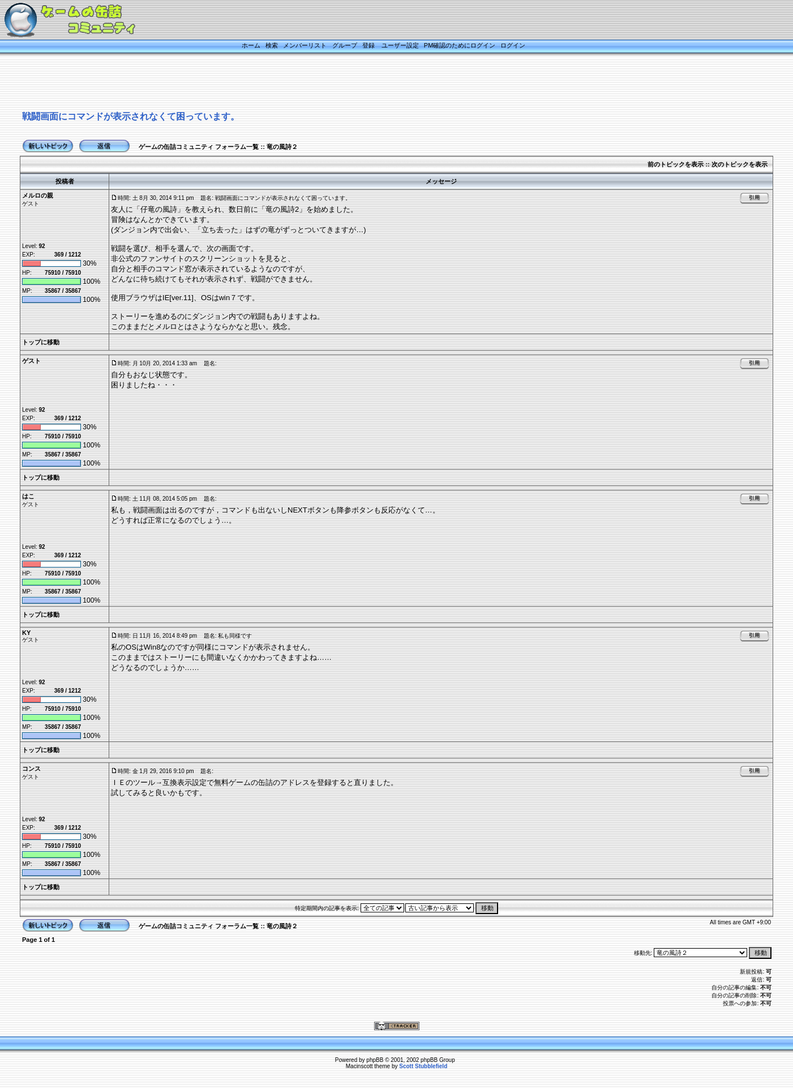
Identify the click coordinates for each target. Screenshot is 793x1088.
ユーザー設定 (400, 45)
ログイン (512, 45)
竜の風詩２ (282, 146)
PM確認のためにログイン (460, 45)
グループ (344, 45)
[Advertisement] (383, 83)
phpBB (374, 1060)
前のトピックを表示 (676, 164)
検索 (271, 45)
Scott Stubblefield (423, 1066)
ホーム (251, 45)
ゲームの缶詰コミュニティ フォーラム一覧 (199, 146)
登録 (368, 45)
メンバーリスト (305, 45)
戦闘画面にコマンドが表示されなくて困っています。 (130, 116)
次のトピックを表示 (739, 164)
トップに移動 (40, 342)
